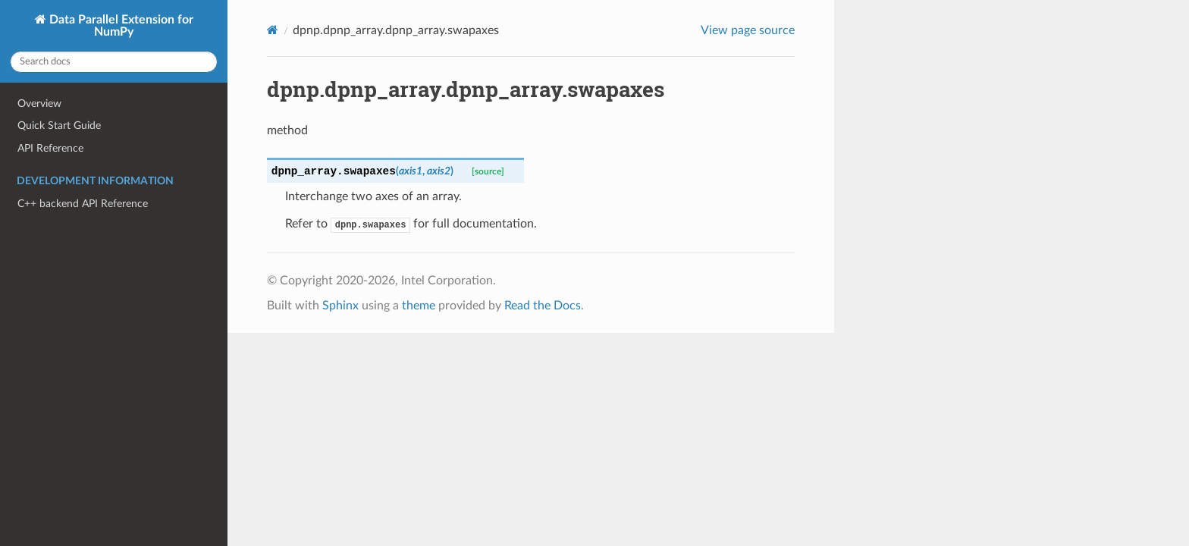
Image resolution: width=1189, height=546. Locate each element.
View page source (748, 30)
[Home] (272, 30)
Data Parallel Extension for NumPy (119, 26)
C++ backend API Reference (82, 203)
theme (418, 306)
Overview (39, 103)
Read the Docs (542, 306)
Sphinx (340, 306)
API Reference (50, 148)
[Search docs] (114, 62)
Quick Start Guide (59, 125)
